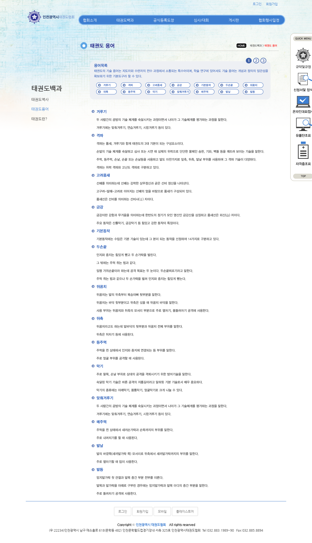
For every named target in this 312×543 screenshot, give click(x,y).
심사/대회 (201, 20)
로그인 (257, 4)
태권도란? (39, 119)
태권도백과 (125, 20)
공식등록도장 (163, 20)
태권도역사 (40, 99)
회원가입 (272, 4)
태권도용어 (40, 109)
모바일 (162, 511)
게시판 (234, 20)
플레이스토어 (185, 511)
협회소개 (90, 20)
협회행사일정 (269, 20)
